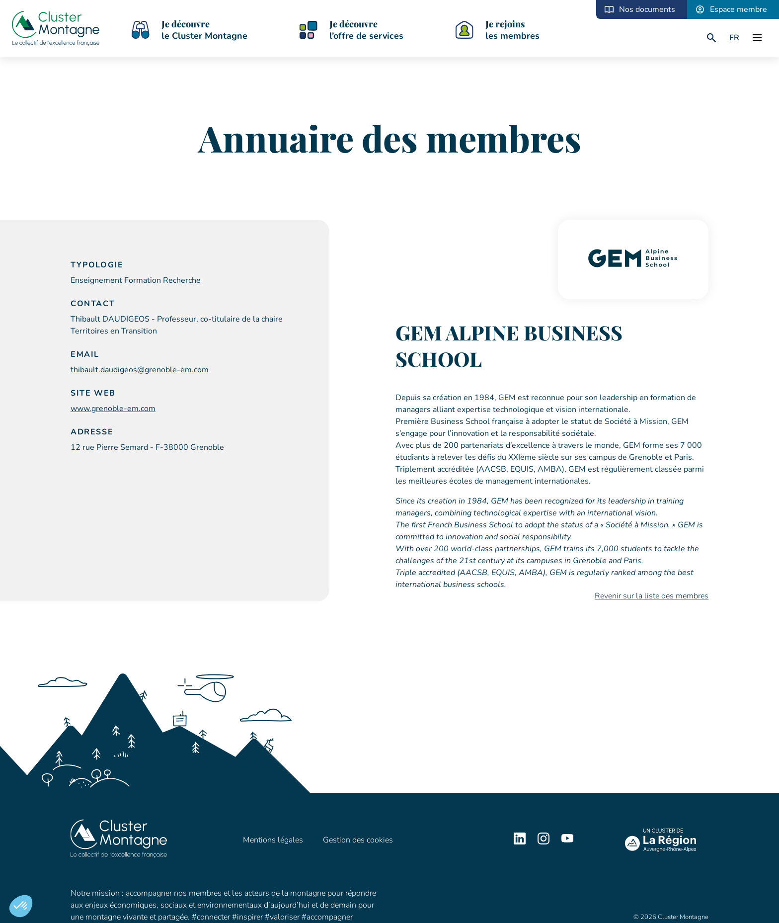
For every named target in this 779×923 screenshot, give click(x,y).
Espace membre (738, 9)
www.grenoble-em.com (113, 408)
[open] (757, 38)
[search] (711, 38)
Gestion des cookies (358, 840)
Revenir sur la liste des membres (651, 595)
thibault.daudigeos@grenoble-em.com (140, 369)
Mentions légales (273, 840)
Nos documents (647, 9)
